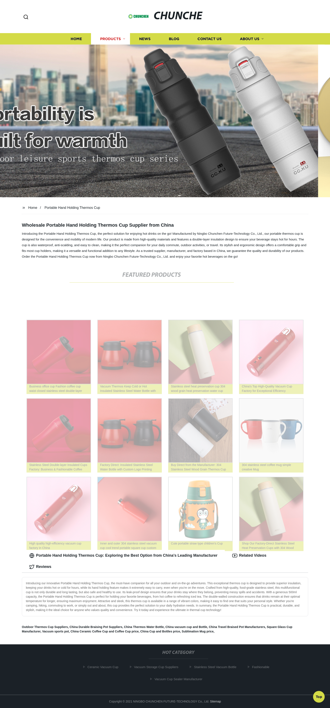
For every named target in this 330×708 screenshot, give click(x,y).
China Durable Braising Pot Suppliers (96, 627)
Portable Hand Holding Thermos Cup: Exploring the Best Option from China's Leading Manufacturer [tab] (123, 555)
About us (249, 39)
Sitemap (215, 701)
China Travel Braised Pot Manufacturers (237, 627)
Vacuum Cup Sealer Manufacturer (180, 679)
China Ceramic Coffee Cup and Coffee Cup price (105, 631)
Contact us (209, 39)
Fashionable (262, 667)
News (145, 39)
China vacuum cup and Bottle (186, 627)
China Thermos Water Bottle (144, 627)
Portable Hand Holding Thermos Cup (72, 207)
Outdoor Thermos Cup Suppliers (45, 627)
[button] (26, 17)
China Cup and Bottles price (160, 631)
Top (319, 697)
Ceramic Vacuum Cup (104, 667)
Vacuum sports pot (55, 631)
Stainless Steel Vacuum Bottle (217, 667)
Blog (174, 39)
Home (76, 39)
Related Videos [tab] (249, 555)
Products (110, 39)
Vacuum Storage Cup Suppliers (158, 667)
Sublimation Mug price (198, 631)
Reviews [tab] (40, 566)
